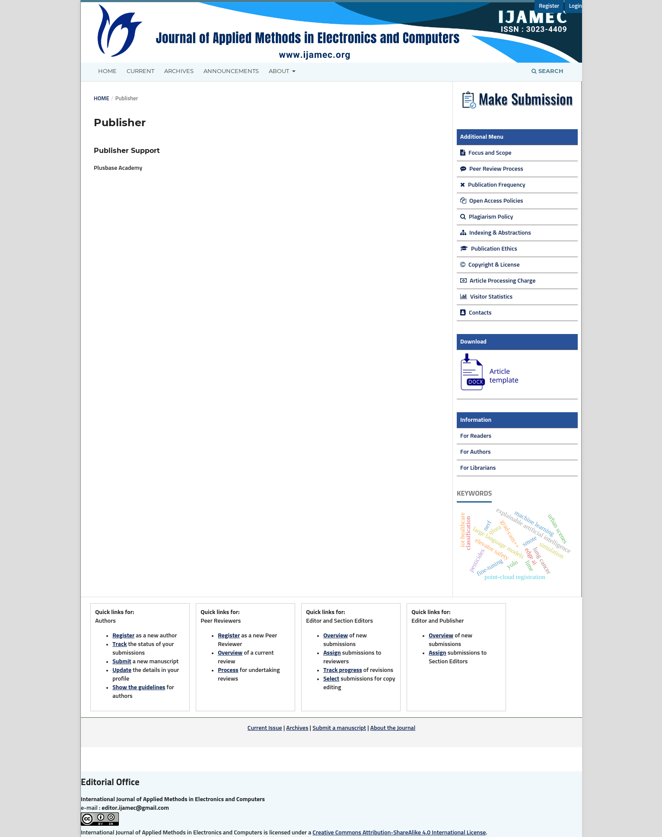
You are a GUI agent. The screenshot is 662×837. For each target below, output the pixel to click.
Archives (179, 70)
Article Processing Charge (497, 281)
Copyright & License (490, 265)
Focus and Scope (486, 153)
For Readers (475, 436)
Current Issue (265, 728)
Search (547, 70)
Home (107, 70)
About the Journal (392, 728)
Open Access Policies (491, 201)
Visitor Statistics (486, 297)
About (279, 70)
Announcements (231, 70)
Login (575, 6)
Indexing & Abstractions (495, 233)
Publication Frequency (492, 185)
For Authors (475, 452)
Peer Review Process (491, 169)
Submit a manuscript (339, 728)
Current (140, 70)
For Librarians (478, 468)
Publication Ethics (488, 249)
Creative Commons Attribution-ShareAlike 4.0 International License (399, 833)
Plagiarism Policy (486, 217)
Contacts (476, 313)
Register (549, 6)
